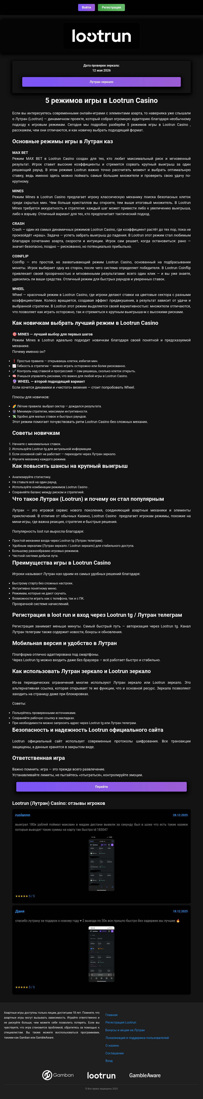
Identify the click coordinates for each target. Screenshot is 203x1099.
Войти (86, 7)
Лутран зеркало (101, 82)
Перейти (101, 787)
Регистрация (111, 7)
